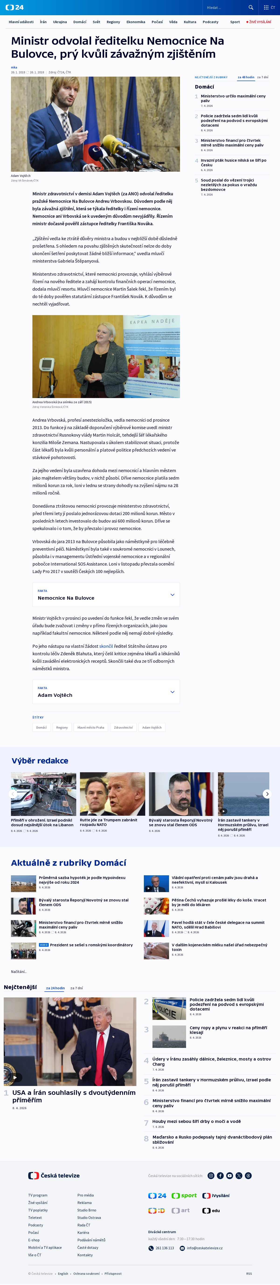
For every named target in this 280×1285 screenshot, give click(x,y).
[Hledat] (251, 7)
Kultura (190, 21)
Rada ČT (83, 1226)
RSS (249, 1275)
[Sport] (235, 21)
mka (14, 67)
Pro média (85, 1196)
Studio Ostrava (89, 1218)
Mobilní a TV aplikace (45, 1248)
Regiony (113, 21)
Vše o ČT (34, 1256)
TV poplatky (38, 1211)
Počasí (157, 21)
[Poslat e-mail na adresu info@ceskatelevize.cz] (201, 1249)
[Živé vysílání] (258, 21)
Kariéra (83, 1233)
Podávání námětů (91, 1241)
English (63, 1275)
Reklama (84, 1203)
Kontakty (85, 1256)
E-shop (34, 1241)
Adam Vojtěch (152, 727)
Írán (43, 21)
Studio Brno (86, 1211)
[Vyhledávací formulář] (231, 7)
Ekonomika (136, 21)
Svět (96, 21)
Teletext (35, 1218)
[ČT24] (15, 7)
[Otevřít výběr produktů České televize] (269, 7)
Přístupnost (113, 1275)
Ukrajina (60, 21)
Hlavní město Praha (91, 727)
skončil (106, 646)
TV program (37, 1196)
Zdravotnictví (123, 727)
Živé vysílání (37, 1203)
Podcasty (210, 21)
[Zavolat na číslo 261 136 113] (161, 1249)
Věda (173, 21)
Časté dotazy (87, 1248)
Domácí (79, 21)
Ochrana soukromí (86, 1275)
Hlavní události (21, 21)
